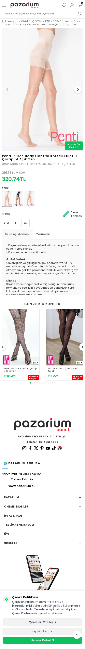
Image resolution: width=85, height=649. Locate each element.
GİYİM (24, 21)
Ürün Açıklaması (17, 234)
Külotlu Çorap (73, 21)
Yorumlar (43, 234)
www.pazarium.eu (22, 486)
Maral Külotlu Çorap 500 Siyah (63, 369)
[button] (7, 89)
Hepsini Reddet (42, 631)
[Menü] (5, 5)
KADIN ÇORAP (53, 21)
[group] (42, 89)
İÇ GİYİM (36, 21)
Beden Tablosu (72, 214)
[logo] (24, 5)
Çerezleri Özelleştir (42, 622)
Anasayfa (9, 21)
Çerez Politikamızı (24, 613)
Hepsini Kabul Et (42, 640)
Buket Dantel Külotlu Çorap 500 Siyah (20, 369)
